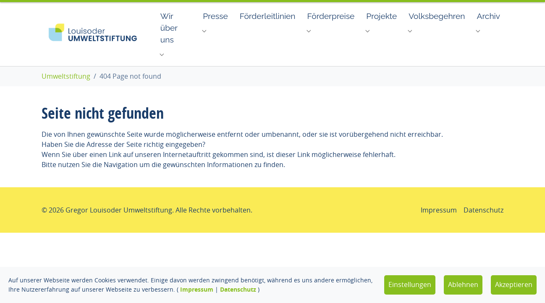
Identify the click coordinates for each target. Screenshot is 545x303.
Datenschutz (238, 289)
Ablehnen (463, 284)
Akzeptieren (513, 284)
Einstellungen (409, 284)
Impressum (196, 289)
